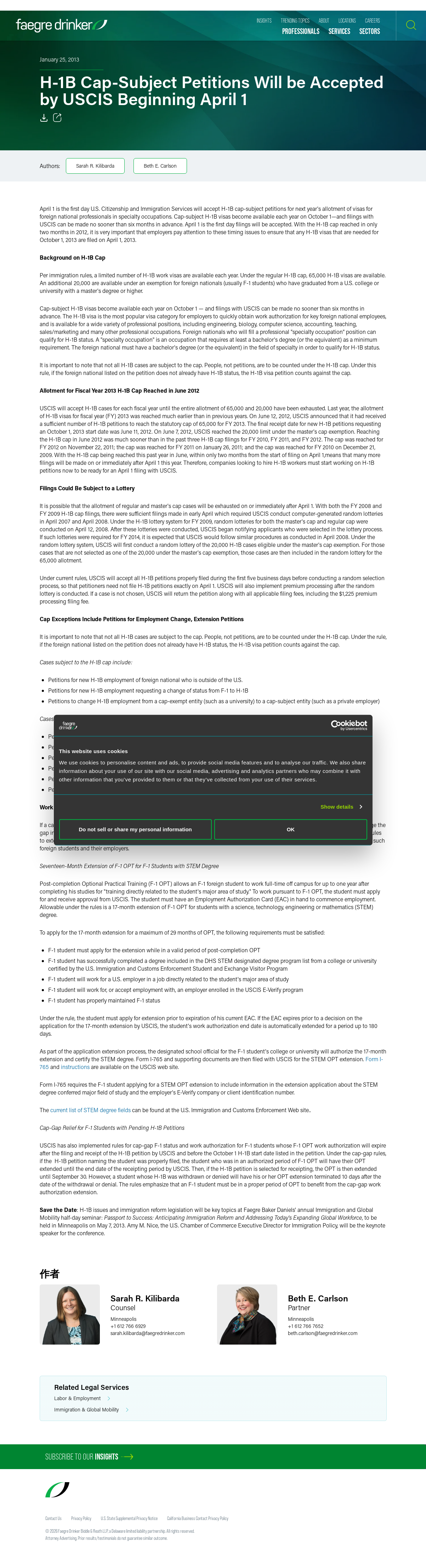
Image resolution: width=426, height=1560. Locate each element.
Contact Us (53, 1518)
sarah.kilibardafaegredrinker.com (147, 1333)
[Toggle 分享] (57, 118)
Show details (336, 807)
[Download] (44, 118)
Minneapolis (123, 1319)
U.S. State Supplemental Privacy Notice (129, 1518)
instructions (76, 1066)
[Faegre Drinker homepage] (61, 26)
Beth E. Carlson (160, 165)
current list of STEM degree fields (90, 1110)
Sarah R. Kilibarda (95, 165)
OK (291, 829)
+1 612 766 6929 (128, 1326)
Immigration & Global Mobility (91, 1410)
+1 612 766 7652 (305, 1326)
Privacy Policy (81, 1518)
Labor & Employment (82, 1398)
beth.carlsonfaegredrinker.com (323, 1333)
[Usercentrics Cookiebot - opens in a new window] (336, 725)
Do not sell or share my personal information (135, 829)
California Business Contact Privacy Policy (197, 1518)
